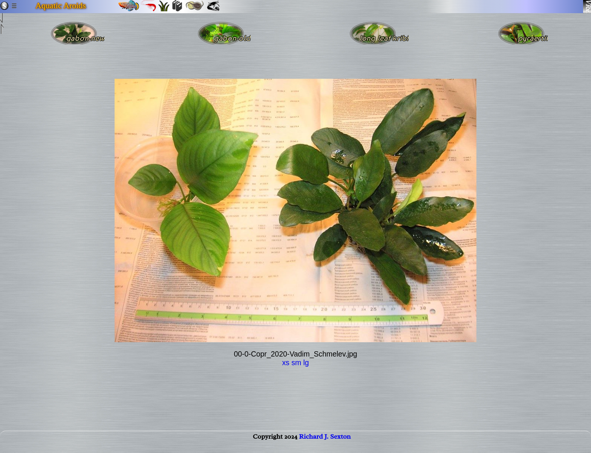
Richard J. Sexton (325, 444)
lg (306, 362)
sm (296, 362)
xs (285, 362)
